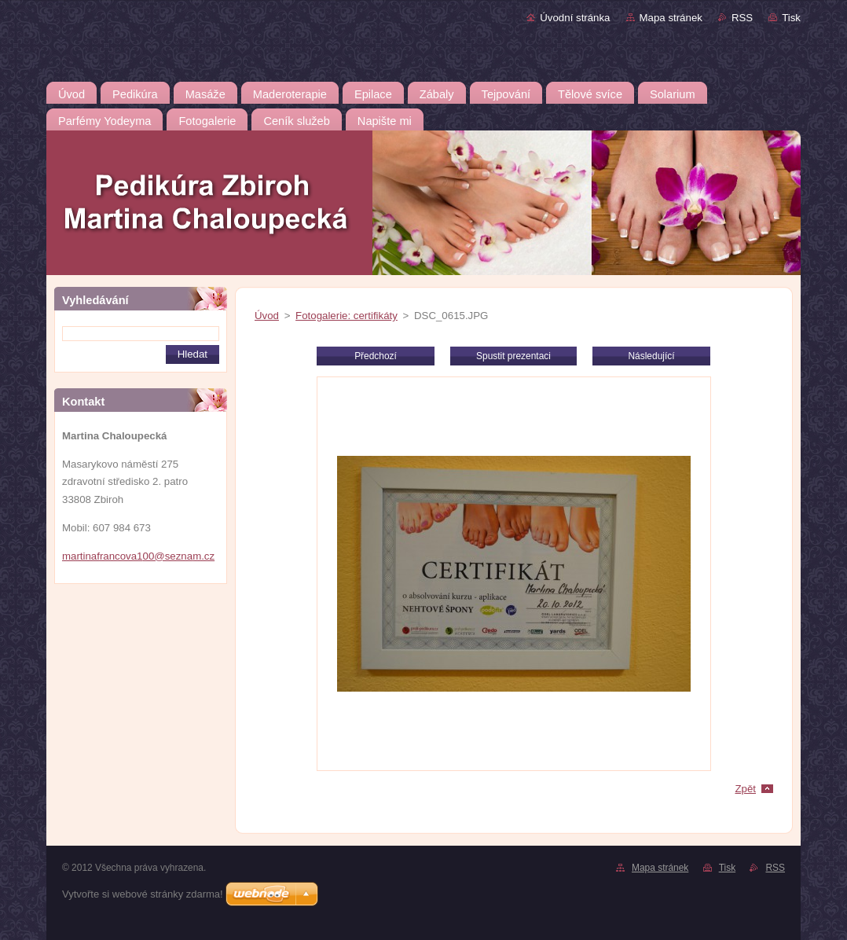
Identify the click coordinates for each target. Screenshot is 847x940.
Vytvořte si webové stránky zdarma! (142, 894)
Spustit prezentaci (513, 356)
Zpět (745, 789)
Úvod (267, 315)
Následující (651, 356)
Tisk (791, 18)
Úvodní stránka (575, 18)
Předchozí (375, 356)
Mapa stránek (671, 18)
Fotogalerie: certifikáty (346, 315)
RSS (742, 18)
